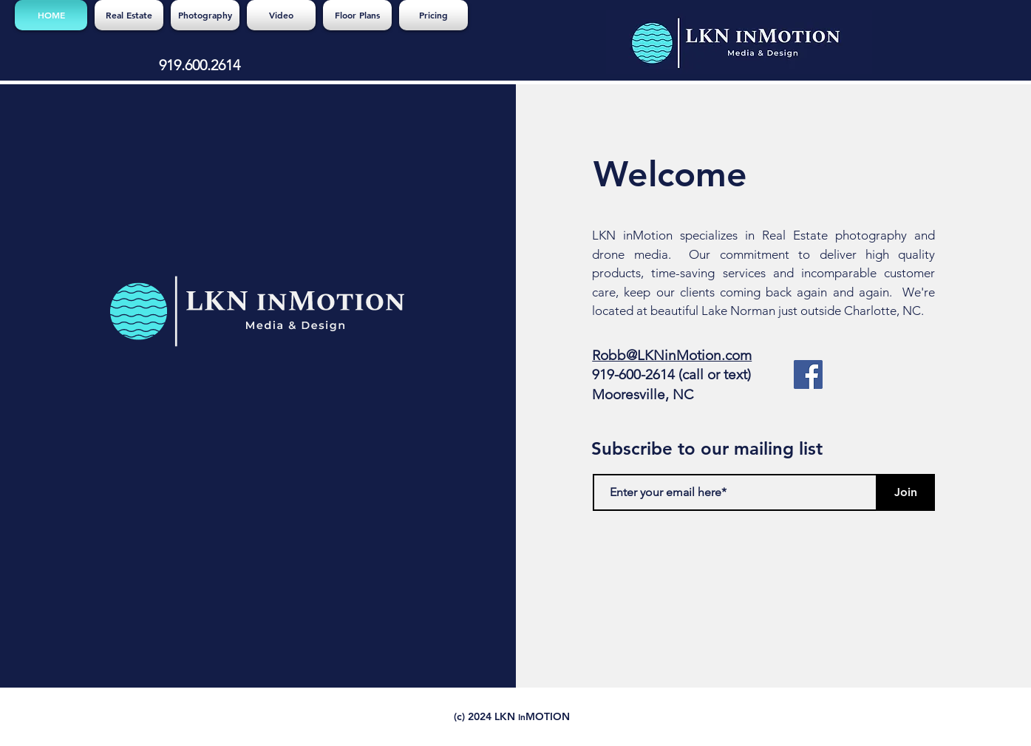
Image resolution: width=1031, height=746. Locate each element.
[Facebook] (808, 374)
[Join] (905, 492)
